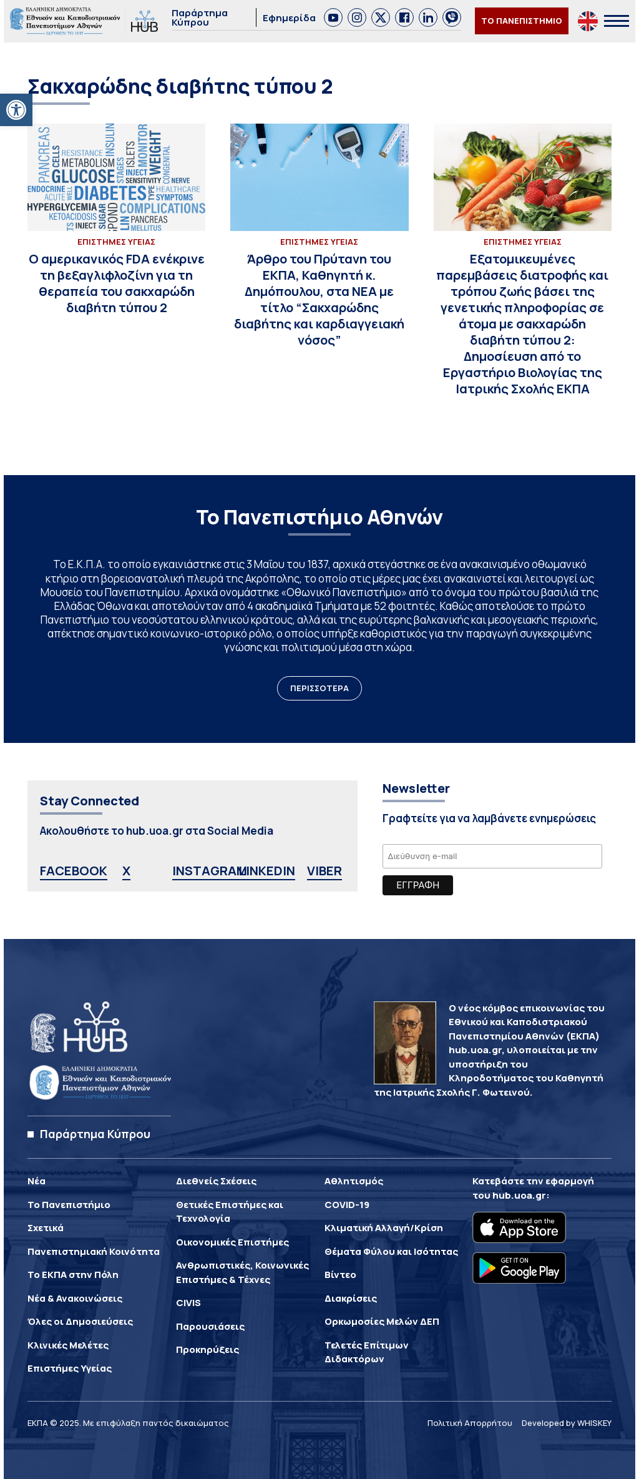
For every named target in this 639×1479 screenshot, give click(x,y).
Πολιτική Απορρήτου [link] (469, 1422)
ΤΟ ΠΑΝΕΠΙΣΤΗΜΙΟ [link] (521, 20)
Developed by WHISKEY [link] (567, 1422)
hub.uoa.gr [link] (519, 1195)
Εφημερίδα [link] (289, 17)
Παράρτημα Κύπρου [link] (200, 17)
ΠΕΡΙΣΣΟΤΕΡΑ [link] (319, 688)
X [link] (126, 870)
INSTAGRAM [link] (209, 870)
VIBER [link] (324, 870)
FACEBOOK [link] (73, 870)
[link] (16, 110)
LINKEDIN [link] (266, 870)
